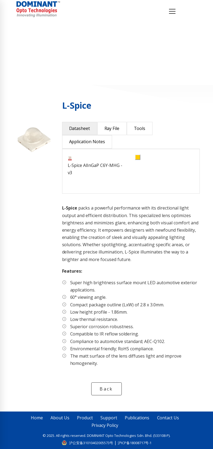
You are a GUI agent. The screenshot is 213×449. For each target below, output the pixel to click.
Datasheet (79, 128)
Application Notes (87, 142)
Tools (140, 128)
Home (32, 50)
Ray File (112, 128)
